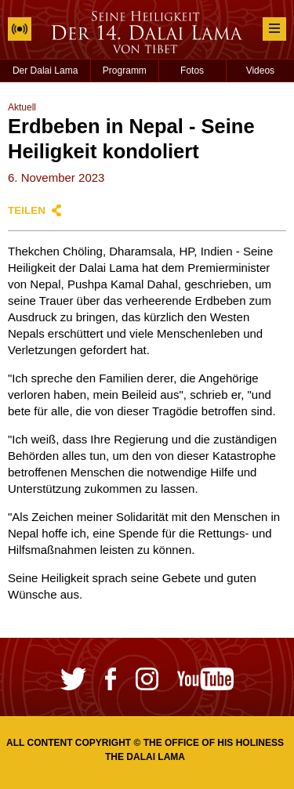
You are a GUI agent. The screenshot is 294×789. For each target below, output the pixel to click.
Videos (260, 70)
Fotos (192, 70)
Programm (125, 70)
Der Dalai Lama (45, 70)
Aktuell (22, 107)
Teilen (26, 210)
